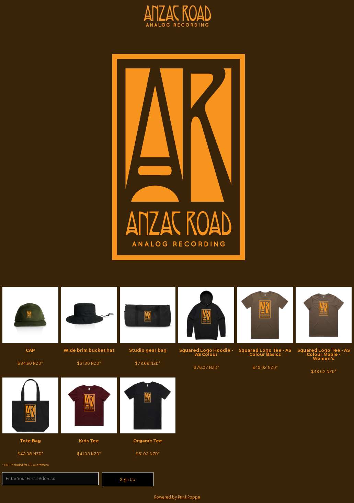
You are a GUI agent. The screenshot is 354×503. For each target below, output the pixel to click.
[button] (40, 8)
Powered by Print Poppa (177, 497)
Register (300, 8)
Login (276, 8)
